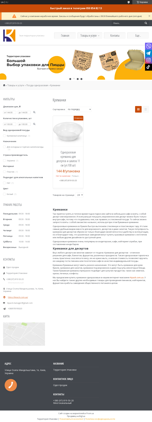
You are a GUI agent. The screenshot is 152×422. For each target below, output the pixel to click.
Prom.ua (90, 413)
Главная (65, 35)
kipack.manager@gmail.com (20, 303)
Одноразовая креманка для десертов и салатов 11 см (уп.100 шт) (68, 158)
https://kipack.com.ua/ (18, 297)
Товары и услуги (88, 35)
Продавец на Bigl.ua (76, 416)
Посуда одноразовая (37, 85)
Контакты (114, 35)
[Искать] (146, 23)
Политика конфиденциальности (100, 419)
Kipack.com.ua (136, 277)
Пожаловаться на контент (71, 419)
